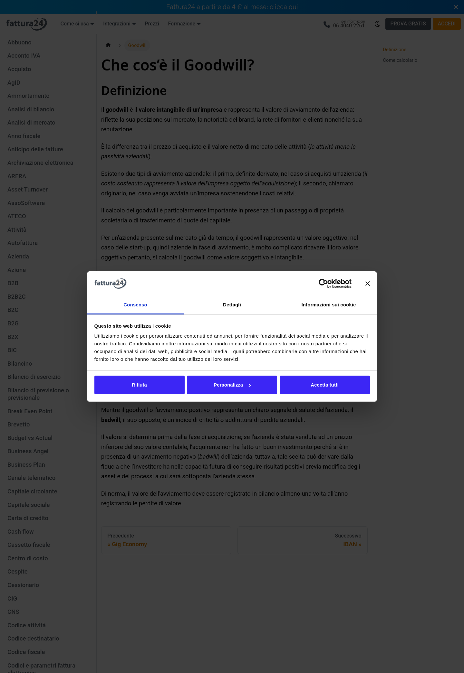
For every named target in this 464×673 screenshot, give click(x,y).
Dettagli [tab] (232, 304)
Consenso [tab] (135, 304)
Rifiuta (139, 385)
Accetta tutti (325, 385)
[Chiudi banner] (367, 283)
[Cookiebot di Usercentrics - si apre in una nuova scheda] (323, 283)
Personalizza (232, 385)
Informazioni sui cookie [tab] (329, 304)
